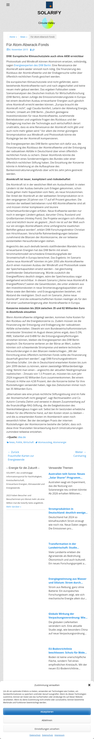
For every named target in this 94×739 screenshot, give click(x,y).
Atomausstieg (45, 442)
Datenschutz (35, 735)
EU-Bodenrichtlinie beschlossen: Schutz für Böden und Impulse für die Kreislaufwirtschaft (67, 650)
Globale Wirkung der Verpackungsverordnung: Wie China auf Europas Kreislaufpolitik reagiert (67, 615)
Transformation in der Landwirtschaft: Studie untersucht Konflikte (63, 545)
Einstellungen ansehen (47, 728)
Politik (19, 442)
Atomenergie (59, 442)
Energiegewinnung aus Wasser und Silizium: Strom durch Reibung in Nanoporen (67, 580)
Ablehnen (47, 720)
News (23, 36)
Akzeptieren (47, 711)
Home (13, 36)
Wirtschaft (28, 442)
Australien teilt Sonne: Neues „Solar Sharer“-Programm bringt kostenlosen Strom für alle (67, 475)
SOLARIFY (49, 12)
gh (33, 49)
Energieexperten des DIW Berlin (32, 65)
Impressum (59, 735)
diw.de (22, 437)
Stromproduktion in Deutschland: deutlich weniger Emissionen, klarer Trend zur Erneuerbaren (68, 510)
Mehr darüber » (13, 506)
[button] (89, 685)
